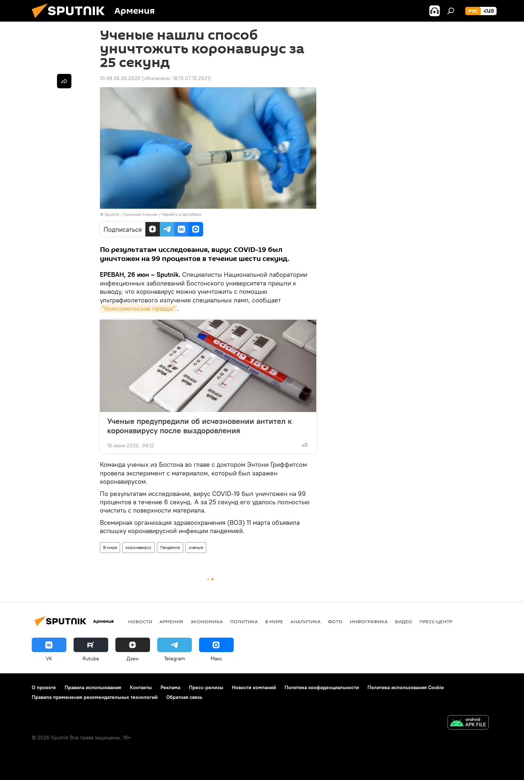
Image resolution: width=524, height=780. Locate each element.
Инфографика (369, 621)
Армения (171, 621)
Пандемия (170, 547)
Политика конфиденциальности (322, 687)
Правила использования (93, 687)
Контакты (141, 687)
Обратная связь (184, 697)
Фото (335, 621)
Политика (244, 621)
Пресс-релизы (206, 687)
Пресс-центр (435, 621)
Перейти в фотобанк (182, 214)
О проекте (44, 687)
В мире (110, 547)
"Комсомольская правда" (138, 308)
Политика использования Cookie (405, 687)
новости (140, 621)
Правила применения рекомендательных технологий (95, 697)
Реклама (170, 687)
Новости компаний (254, 687)
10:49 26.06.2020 (120, 78)
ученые (196, 547)
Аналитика (305, 621)
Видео (403, 621)
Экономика (206, 621)
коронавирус (138, 547)
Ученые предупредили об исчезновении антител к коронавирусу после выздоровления (199, 425)
